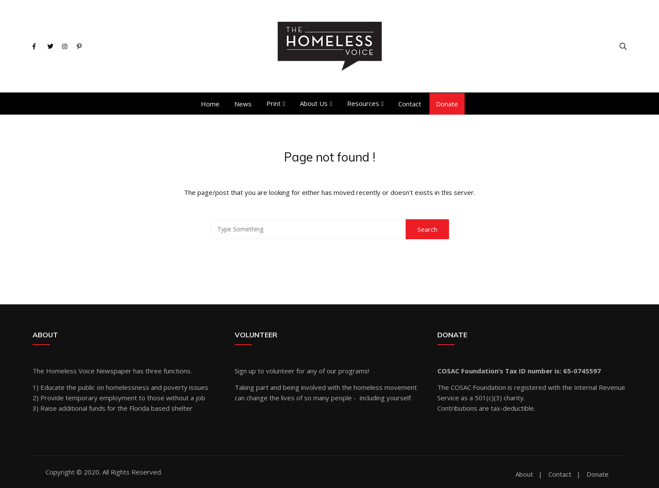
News (243, 103)
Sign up (245, 370)
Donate (447, 103)
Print (273, 103)
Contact (409, 103)
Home (210, 103)
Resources (363, 103)
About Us (314, 103)
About (524, 474)
